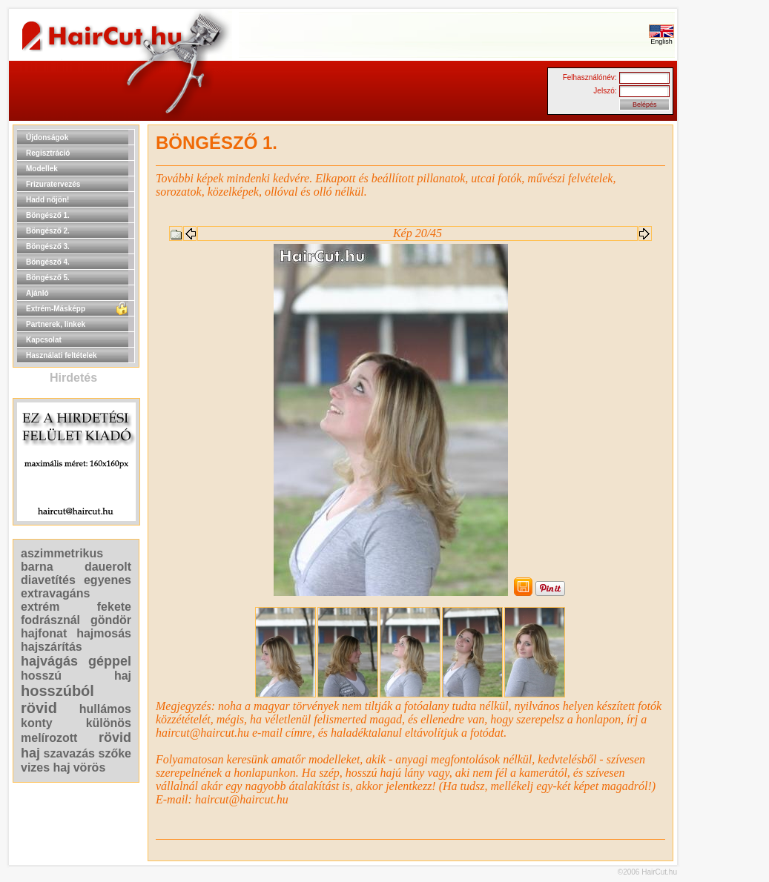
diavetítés (48, 580)
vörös (89, 767)
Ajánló (37, 293)
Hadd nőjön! (47, 200)
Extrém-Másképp (55, 309)
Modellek (42, 169)
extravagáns (55, 593)
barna (37, 566)
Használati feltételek (61, 355)
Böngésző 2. (48, 231)
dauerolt (108, 566)
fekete (114, 606)
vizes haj (45, 767)
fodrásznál (50, 620)
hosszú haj (76, 675)
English (661, 38)
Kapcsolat (44, 340)
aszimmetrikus (62, 553)
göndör (110, 620)
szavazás (69, 753)
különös (108, 723)
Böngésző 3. (48, 246)
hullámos (105, 709)
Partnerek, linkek (55, 324)
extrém (40, 606)
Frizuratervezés (53, 184)
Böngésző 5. (48, 277)
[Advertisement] (724, 347)
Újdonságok (47, 137)
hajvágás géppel (76, 661)
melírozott (49, 738)
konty (37, 723)
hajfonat (44, 633)
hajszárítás (51, 646)
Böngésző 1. (48, 215)
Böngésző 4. (48, 262)
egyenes (107, 580)
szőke (115, 753)
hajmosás (103, 633)
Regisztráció (48, 153)
